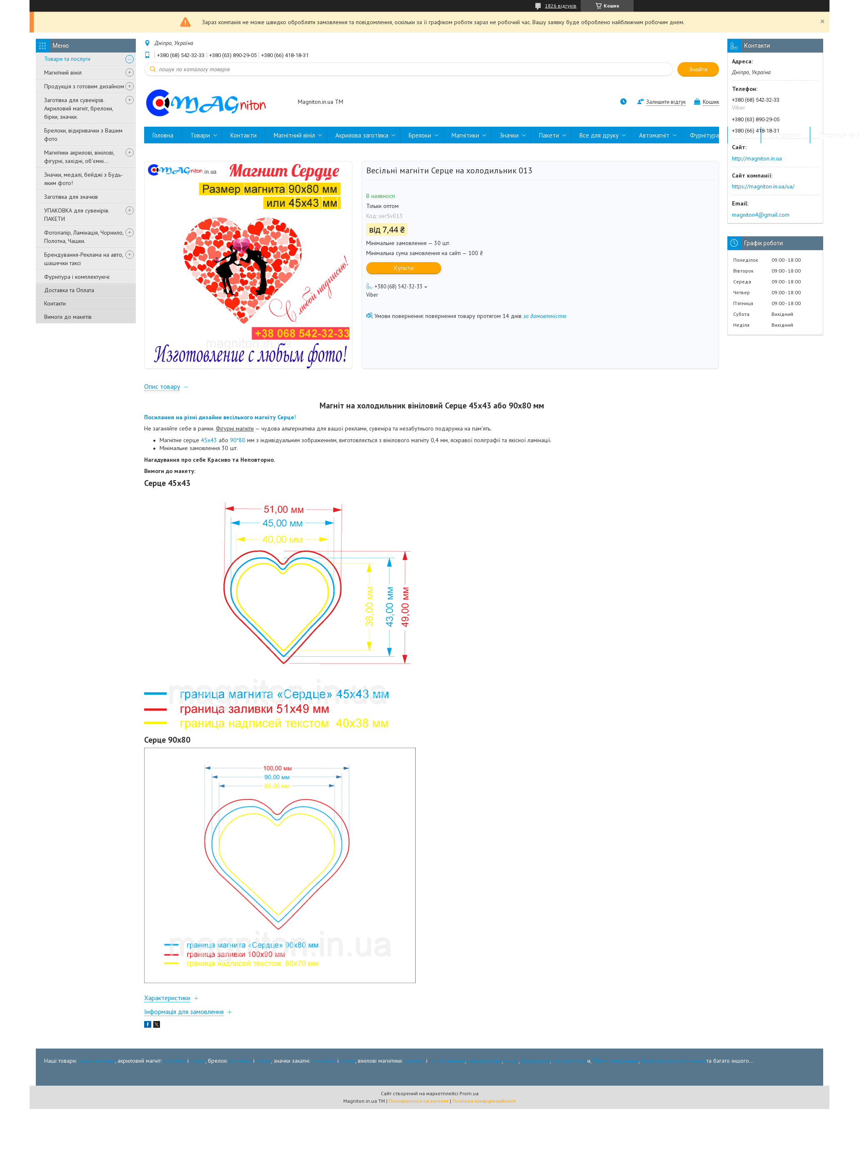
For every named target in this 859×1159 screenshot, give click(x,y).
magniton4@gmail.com (760, 214)
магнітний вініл (96, 1060)
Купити (404, 268)
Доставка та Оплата (69, 290)
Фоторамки (785, 135)
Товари (200, 135)
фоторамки (535, 1060)
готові (197, 1060)
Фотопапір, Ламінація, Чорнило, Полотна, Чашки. (83, 237)
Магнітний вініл (63, 72)
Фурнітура (704, 135)
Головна (162, 135)
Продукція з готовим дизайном (84, 86)
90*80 (237, 440)
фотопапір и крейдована (673, 1060)
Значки (509, 135)
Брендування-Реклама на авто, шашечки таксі (83, 259)
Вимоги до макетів (68, 316)
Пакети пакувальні (616, 1060)
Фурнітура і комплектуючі (77, 276)
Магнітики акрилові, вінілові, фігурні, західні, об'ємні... (79, 157)
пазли (511, 1060)
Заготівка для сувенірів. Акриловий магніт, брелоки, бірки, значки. (78, 108)
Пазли (744, 135)
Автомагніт (654, 135)
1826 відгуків (561, 6)
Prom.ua (469, 1093)
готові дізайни (447, 1060)
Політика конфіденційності (484, 1101)
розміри (414, 1060)
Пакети (549, 135)
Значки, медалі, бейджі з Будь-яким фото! (83, 179)
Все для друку (599, 135)
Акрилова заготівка (361, 135)
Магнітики (465, 135)
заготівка (174, 1060)
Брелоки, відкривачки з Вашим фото (83, 135)
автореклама (485, 1060)
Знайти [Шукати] (698, 69)
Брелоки (420, 135)
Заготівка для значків (71, 196)
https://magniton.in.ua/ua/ (763, 186)
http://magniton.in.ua (757, 158)
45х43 (209, 440)
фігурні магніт (569, 1060)
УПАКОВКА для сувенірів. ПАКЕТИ (76, 215)
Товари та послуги (67, 59)
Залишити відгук (666, 101)
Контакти (55, 303)
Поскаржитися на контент (419, 1101)
